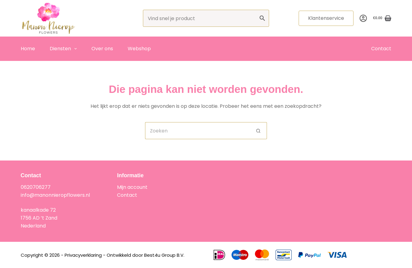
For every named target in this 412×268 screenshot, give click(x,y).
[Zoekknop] (258, 130)
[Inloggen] (363, 18)
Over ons (102, 48)
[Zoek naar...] (197, 130)
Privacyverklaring (83, 255)
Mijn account (132, 187)
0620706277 (36, 187)
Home (28, 48)
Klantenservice (326, 18)
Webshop (139, 48)
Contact (381, 48)
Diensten (64, 48)
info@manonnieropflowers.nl (55, 195)
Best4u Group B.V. (164, 255)
